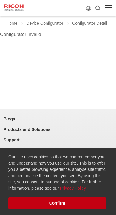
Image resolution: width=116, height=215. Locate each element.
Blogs (9, 119)
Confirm (57, 203)
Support (12, 139)
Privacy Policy (73, 188)
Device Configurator (44, 23)
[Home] (14, 8)
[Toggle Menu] (108, 8)
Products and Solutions (27, 129)
